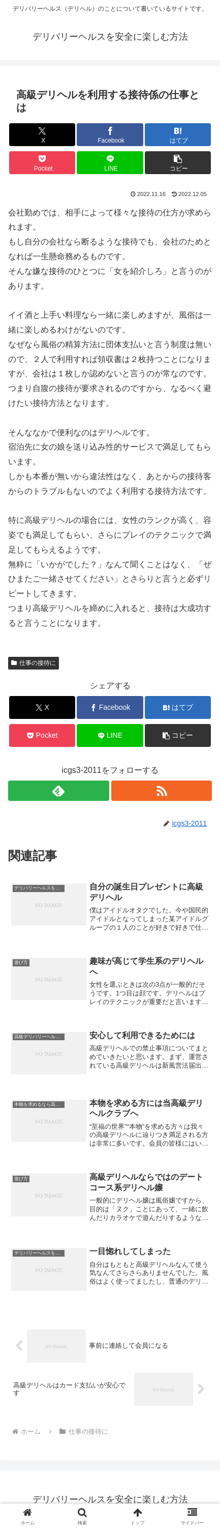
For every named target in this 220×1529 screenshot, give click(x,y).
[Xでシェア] (42, 134)
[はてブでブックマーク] (178, 134)
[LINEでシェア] (110, 162)
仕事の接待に (33, 662)
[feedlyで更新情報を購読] (58, 791)
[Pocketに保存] (42, 162)
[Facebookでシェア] (110, 134)
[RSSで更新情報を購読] (161, 791)
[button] (178, 162)
